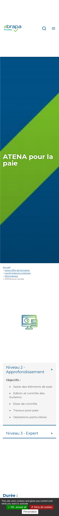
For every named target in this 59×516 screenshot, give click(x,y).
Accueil (6, 267)
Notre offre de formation (17, 270)
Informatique (11, 276)
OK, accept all (17, 507)
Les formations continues (18, 273)
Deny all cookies (41, 507)
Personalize (30, 511)
